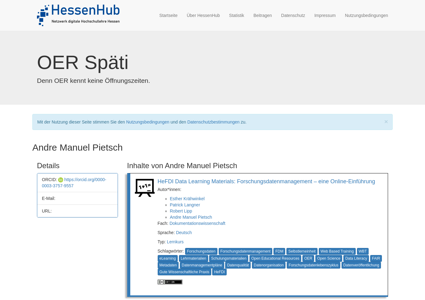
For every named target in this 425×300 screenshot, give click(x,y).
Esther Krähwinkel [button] (187, 198)
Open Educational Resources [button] (275, 258)
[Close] (386, 121)
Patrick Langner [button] (185, 204)
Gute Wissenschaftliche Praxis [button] (184, 272)
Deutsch (184, 232)
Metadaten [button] (168, 265)
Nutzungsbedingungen (366, 15)
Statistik (236, 15)
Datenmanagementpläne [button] (202, 265)
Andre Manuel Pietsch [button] (191, 217)
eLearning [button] (168, 258)
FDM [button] (279, 251)
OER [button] (308, 258)
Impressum (325, 15)
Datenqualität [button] (238, 265)
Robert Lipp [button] (181, 211)
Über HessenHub (203, 15)
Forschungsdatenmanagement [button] (246, 251)
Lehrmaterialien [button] (193, 258)
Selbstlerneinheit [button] (302, 251)
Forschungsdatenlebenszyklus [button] (313, 265)
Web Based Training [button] (337, 251)
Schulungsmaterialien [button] (228, 258)
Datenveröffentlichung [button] (361, 265)
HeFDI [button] (219, 272)
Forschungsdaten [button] (201, 251)
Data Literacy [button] (356, 258)
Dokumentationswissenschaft (197, 223)
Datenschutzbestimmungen (213, 122)
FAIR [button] (376, 258)
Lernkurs (175, 241)
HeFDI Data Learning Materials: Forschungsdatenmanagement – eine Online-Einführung (266, 181)
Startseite (168, 15)
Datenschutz (293, 15)
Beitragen (262, 15)
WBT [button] (363, 251)
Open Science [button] (328, 258)
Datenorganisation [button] (269, 265)
